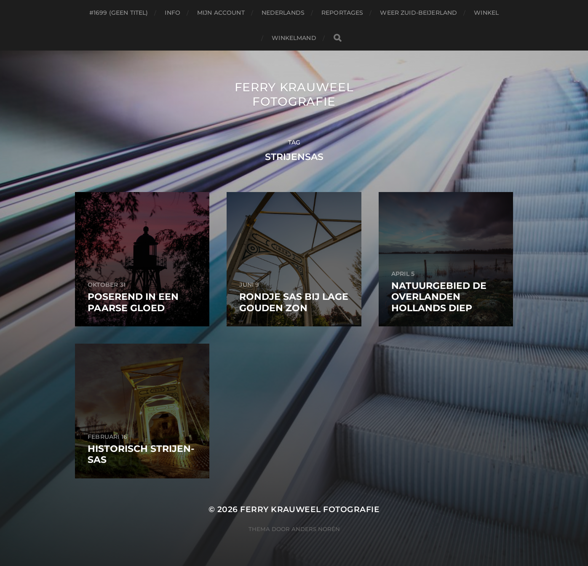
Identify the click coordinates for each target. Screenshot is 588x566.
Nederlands (283, 12)
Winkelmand (294, 38)
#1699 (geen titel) (118, 12)
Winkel (486, 12)
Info (172, 12)
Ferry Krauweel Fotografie (294, 94)
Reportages (342, 12)
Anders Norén (315, 529)
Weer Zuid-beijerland (418, 12)
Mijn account (221, 12)
